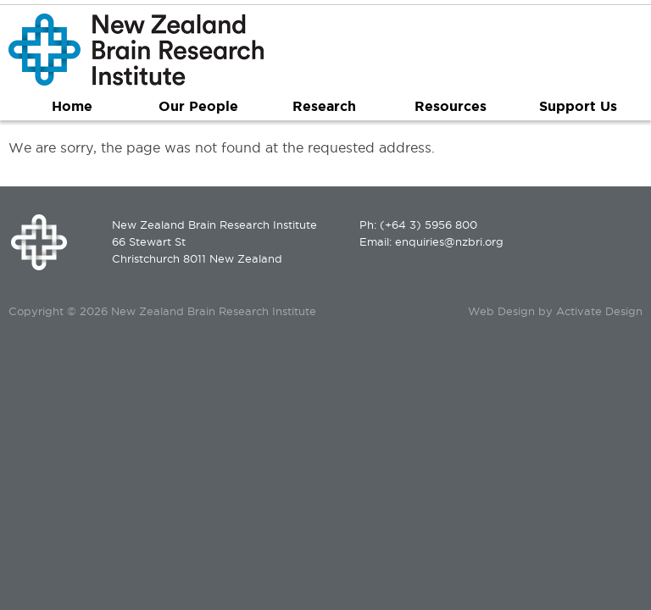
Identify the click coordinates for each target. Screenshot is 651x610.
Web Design (501, 311)
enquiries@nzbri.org (449, 241)
